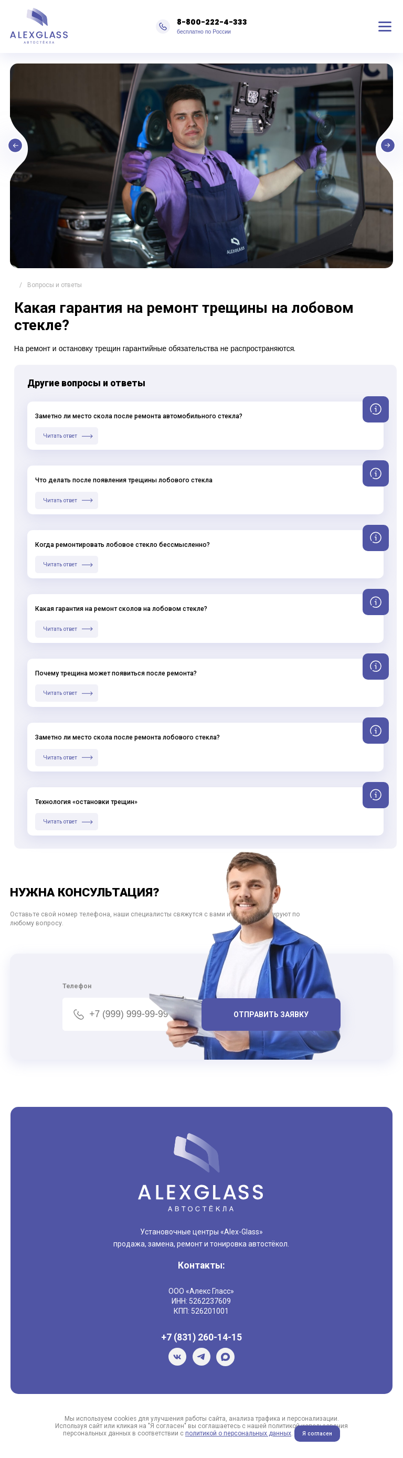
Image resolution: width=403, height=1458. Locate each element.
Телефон (76, 986)
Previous (52, 149)
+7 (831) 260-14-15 (201, 1337)
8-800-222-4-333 (212, 22)
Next (351, 149)
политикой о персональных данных (238, 1433)
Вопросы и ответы (54, 285)
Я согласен (317, 1433)
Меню (385, 27)
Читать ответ (60, 435)
